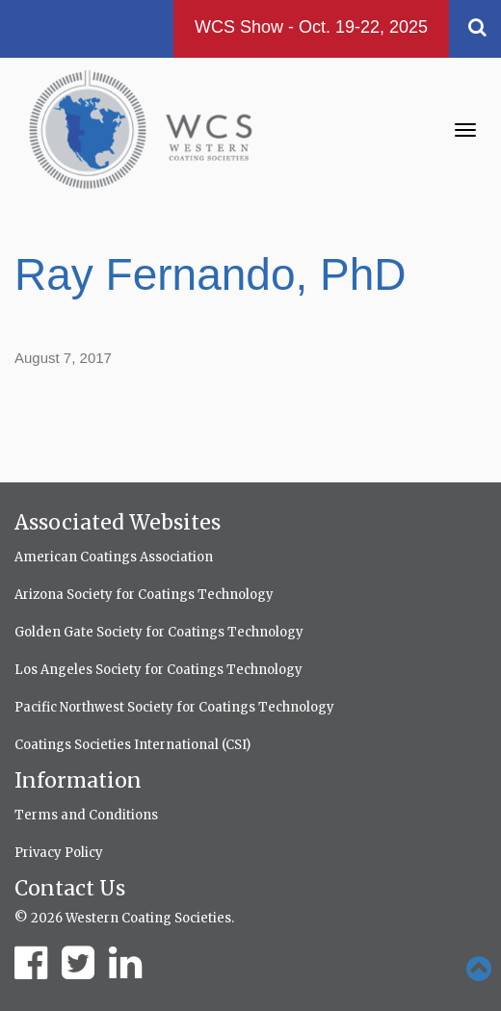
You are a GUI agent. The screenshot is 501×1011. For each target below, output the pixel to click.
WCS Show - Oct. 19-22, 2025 (311, 27)
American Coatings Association (113, 557)
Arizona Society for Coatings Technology (144, 594)
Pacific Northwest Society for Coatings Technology (174, 707)
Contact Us (69, 888)
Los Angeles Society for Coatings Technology (158, 669)
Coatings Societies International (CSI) (132, 745)
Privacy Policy (58, 852)
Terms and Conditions (86, 815)
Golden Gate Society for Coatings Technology (158, 632)
